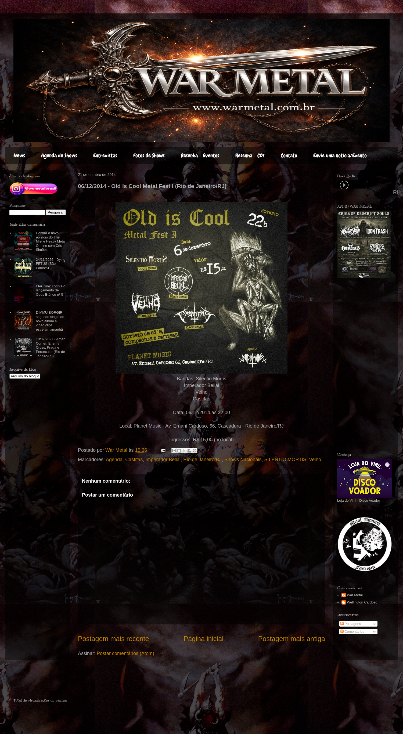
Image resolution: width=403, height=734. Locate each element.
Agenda (114, 459)
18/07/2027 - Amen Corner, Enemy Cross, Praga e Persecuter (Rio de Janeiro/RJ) (50, 347)
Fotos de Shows (149, 155)
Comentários (352, 632)
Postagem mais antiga (291, 638)
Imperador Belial (163, 459)
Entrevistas (105, 155)
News (19, 155)
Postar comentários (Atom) (125, 653)
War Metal (355, 595)
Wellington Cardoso (362, 602)
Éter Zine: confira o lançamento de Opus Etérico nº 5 (50, 290)
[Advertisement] (44, 681)
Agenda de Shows (59, 155)
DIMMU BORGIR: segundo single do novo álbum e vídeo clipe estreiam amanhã (50, 320)
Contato (289, 155)
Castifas (134, 459)
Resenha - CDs (250, 155)
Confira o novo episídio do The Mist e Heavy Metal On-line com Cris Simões (51, 241)
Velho (315, 459)
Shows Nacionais (242, 459)
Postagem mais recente (113, 638)
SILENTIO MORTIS (285, 459)
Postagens (350, 624)
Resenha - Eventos (200, 155)
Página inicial (203, 638)
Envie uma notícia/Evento (340, 155)
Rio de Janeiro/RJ (202, 459)
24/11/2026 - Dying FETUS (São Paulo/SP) (50, 264)
